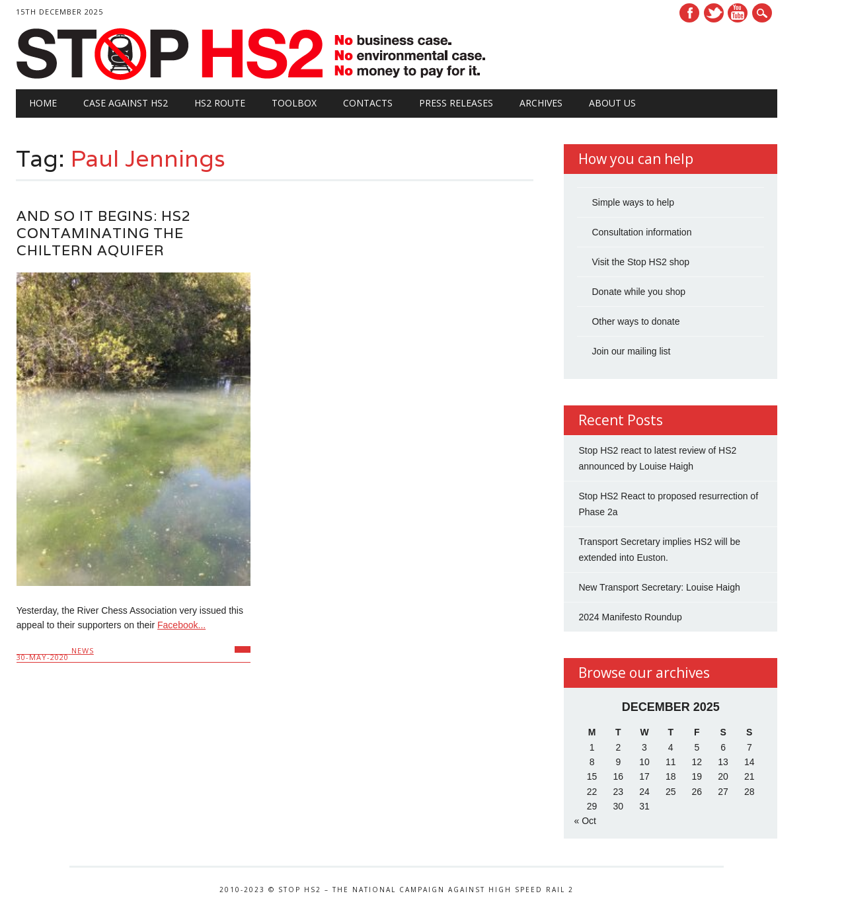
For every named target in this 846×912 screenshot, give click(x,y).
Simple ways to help (633, 202)
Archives (540, 103)
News (82, 650)
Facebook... (181, 625)
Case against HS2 (125, 103)
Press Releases (456, 103)
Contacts (368, 103)
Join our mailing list (631, 351)
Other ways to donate (635, 321)
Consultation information (641, 232)
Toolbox (294, 103)
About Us (612, 103)
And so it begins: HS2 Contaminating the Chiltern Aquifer (104, 233)
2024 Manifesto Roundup (629, 617)
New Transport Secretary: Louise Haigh (659, 587)
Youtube (738, 12)
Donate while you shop (638, 291)
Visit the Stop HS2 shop (640, 262)
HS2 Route (219, 103)
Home (43, 103)
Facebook (689, 12)
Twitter (714, 12)
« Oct (585, 820)
